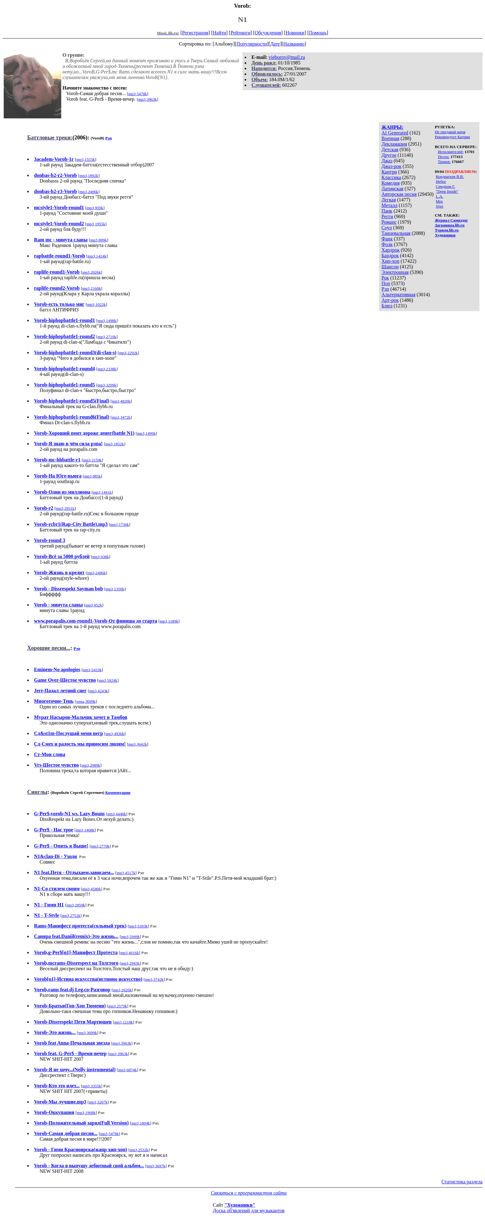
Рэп (385, 289)
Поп (385, 283)
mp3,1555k (85, 159)
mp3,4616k (129, 952)
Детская (389, 149)
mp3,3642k (137, 744)
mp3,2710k (107, 336)
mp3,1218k (123, 1022)
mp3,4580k (91, 889)
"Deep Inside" (447, 191)
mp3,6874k (127, 1070)
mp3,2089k (91, 765)
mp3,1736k (119, 524)
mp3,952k (93, 605)
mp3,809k (98, 240)
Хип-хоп (390, 261)
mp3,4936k (114, 733)
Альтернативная (398, 294)
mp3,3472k (121, 417)
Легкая (388, 199)
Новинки (294, 32)
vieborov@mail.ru (287, 57)
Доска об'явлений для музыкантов (249, 1210)
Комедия (390, 183)
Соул (386, 227)
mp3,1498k (107, 320)
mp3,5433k (92, 669)
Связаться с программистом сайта (249, 1192)
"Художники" (239, 1205)
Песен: (443, 156)
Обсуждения (268, 32)
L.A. (439, 196)
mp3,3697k (156, 1166)
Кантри (389, 171)
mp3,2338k (107, 369)
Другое (388, 155)
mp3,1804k (140, 1123)
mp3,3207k (98, 1102)
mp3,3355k (91, 1086)
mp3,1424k (97, 256)
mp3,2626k (122, 990)
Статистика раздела (462, 1181)
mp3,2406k (88, 191)
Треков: (444, 161)
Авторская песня (399, 194)
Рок (385, 277)
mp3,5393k (138, 926)
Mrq (439, 201)
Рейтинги (240, 32)
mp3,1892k (88, 175)
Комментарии (117, 792)
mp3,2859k (76, 905)
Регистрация (195, 32)
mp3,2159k (92, 460)
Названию (294, 43)
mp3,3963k (147, 99)
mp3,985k (92, 476)
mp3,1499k (146, 433)
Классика (391, 177)
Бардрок (390, 255)
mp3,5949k (130, 936)
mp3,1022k (96, 304)
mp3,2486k (96, 572)
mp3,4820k (121, 401)
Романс (389, 222)
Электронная (395, 272)
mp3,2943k (130, 963)
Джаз (386, 160)
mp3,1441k (102, 492)
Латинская (392, 188)
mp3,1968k (86, 1112)
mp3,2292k (128, 352)
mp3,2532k (139, 1149)
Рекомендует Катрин (452, 136)
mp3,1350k (114, 589)
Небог (441, 181)
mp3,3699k (87, 1032)
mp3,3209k (107, 385)
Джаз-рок (391, 166)
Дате (275, 43)
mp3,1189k (169, 621)
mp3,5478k (137, 93)
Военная (390, 138)
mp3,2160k (91, 288)
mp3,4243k (98, 691)
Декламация (394, 144)
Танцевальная (395, 233)
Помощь (318, 32)
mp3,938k (100, 556)
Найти (219, 32)
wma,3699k (86, 701)
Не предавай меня (450, 132)
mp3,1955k (96, 224)
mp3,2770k (100, 846)
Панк (386, 211)
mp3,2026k (91, 272)
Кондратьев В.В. (450, 176)
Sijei (439, 206)
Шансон (389, 266)
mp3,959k (95, 207)
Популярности (251, 43)
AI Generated (394, 132)
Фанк (387, 238)
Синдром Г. (445, 186)
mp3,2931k (65, 508)
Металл (389, 205)
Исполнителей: (450, 151)
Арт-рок (389, 300)
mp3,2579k (117, 1006)
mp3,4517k (126, 872)
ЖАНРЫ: (392, 127)
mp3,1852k (114, 444)
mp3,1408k (85, 830)
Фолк (387, 244)
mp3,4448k (116, 814)
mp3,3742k (154, 979)
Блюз (386, 305)
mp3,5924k (108, 680)
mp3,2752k (71, 915)
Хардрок (390, 250)
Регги (387, 216)
